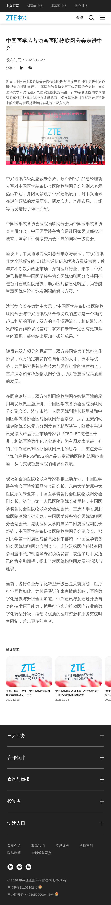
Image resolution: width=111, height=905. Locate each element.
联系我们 (38, 846)
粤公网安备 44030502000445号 (30, 895)
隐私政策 (14, 853)
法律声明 (86, 846)
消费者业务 (35, 6)
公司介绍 (14, 846)
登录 (80, 17)
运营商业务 (59, 6)
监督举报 (62, 846)
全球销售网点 (41, 853)
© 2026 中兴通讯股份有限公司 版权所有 (36, 880)
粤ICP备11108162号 (22, 888)
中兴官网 (12, 6)
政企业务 (81, 6)
